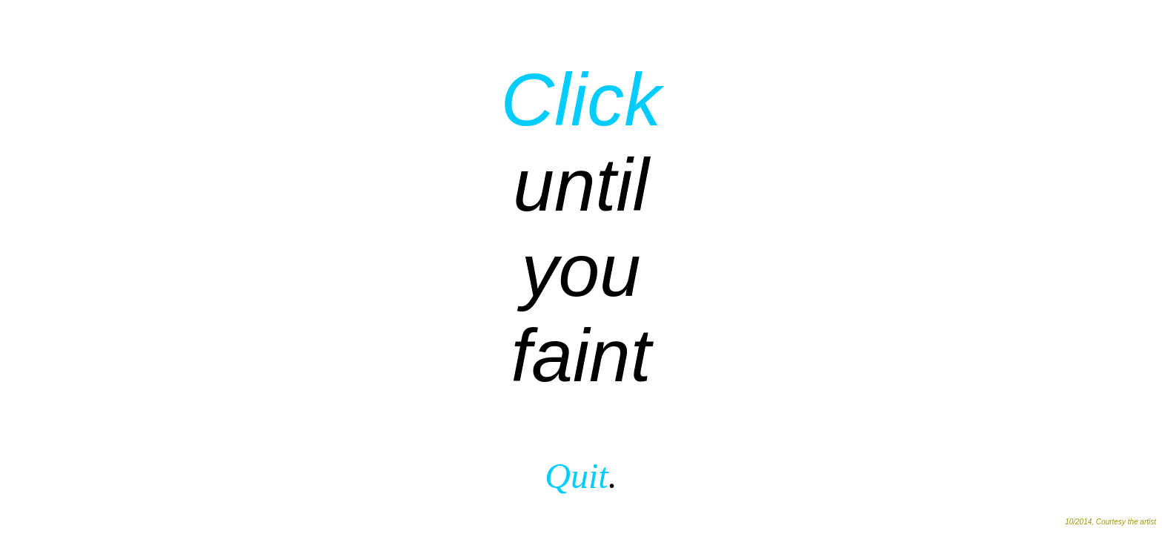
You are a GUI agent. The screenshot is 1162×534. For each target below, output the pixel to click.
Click (581, 99)
